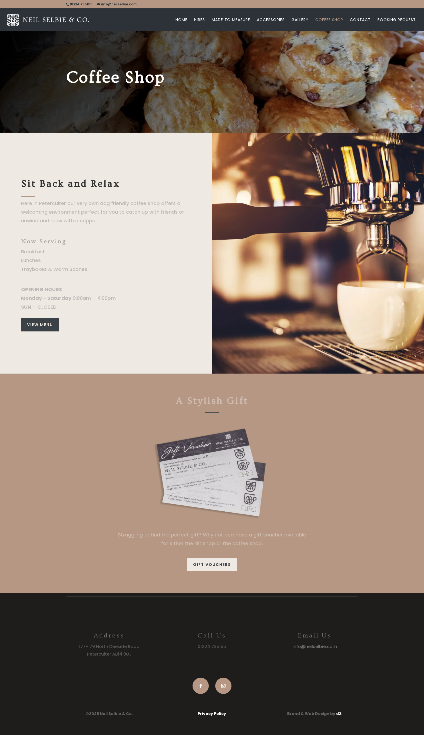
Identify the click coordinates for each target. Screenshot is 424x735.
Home (181, 20)
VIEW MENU (40, 324)
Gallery (300, 20)
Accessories (271, 20)
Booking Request (396, 20)
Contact (360, 20)
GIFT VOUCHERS (212, 564)
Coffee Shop (329, 20)
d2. (339, 713)
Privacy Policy (212, 713)
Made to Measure (231, 20)
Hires (199, 20)
